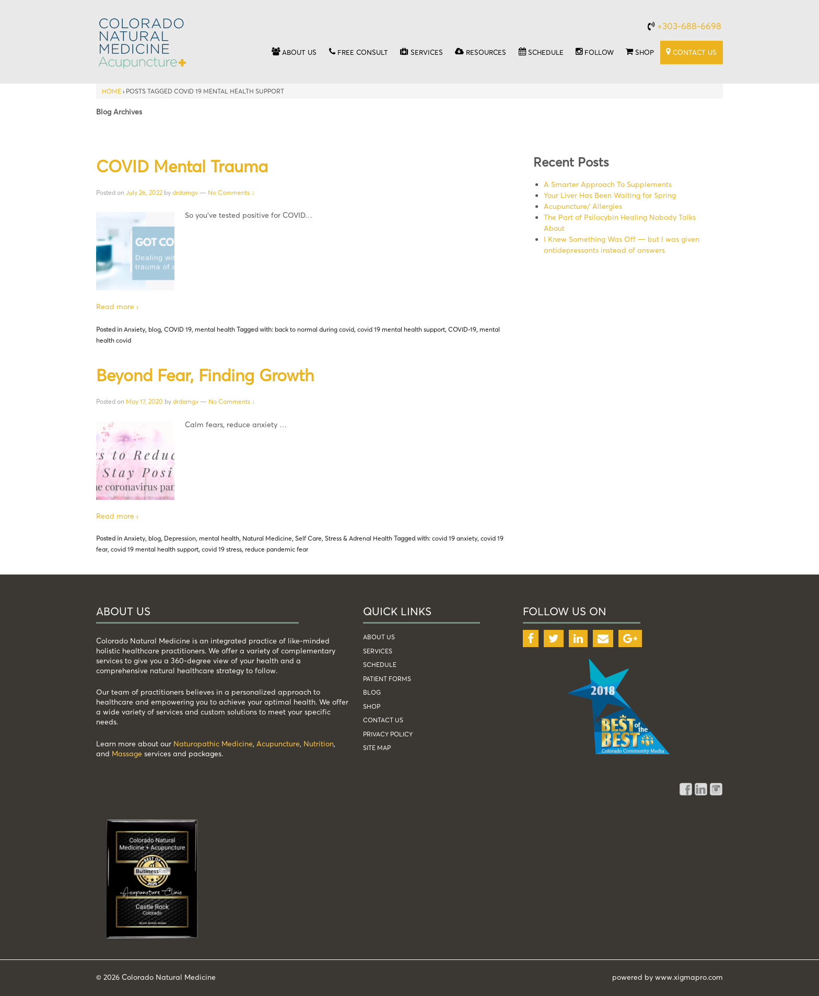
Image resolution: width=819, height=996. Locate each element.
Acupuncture (278, 743)
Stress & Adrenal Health (358, 538)
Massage (127, 753)
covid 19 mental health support (401, 329)
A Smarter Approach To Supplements (608, 184)
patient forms (387, 679)
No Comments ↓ (231, 192)
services (377, 651)
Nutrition (318, 743)
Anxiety (134, 329)
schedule (379, 665)
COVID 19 (178, 329)
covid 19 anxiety (454, 538)
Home (111, 91)
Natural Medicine (267, 538)
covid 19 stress (222, 549)
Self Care (308, 538)
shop (371, 706)
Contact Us (383, 720)
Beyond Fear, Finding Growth (205, 375)
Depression (180, 538)
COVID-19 (462, 329)
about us (379, 637)
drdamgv (185, 192)
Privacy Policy (388, 734)
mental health (215, 329)
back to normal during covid (314, 329)
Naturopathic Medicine (213, 743)
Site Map (377, 748)
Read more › (117, 306)
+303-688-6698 (689, 25)
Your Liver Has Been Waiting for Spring (610, 195)
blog (154, 329)
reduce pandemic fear (276, 549)
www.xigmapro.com (689, 976)
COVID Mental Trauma (182, 166)
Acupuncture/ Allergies (583, 206)
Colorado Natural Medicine (168, 976)
